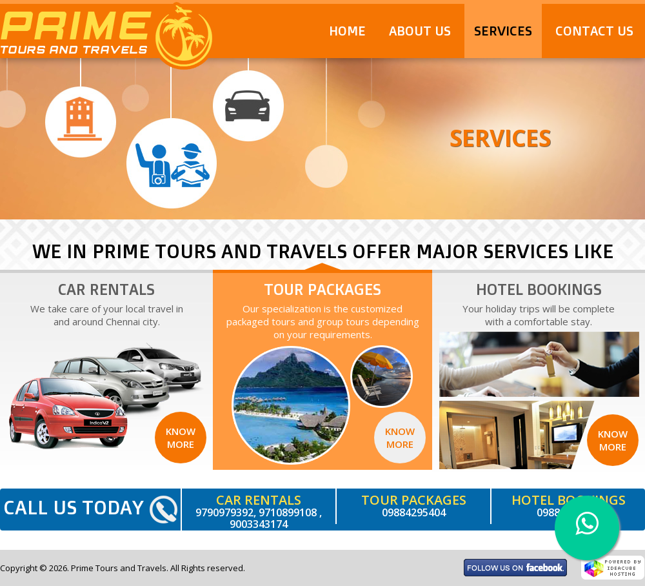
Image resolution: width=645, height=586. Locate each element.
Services (503, 31)
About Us (420, 31)
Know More (180, 437)
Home (347, 31)
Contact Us (594, 31)
